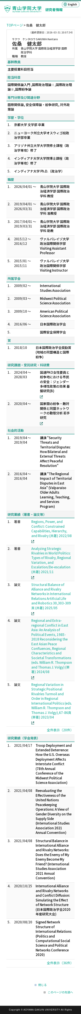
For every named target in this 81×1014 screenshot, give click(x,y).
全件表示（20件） (60, 730)
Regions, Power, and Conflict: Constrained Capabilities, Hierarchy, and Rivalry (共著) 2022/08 (51, 528)
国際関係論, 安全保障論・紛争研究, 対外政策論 (39, 106)
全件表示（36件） (60, 963)
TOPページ (14, 25)
